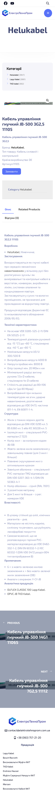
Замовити (11, 171)
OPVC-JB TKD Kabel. (19, 593)
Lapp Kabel (15, 79)
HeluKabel (13, 252)
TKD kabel (14, 84)
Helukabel (26, 189)
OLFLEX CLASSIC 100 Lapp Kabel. (26, 589)
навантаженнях (14, 270)
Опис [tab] (8, 209)
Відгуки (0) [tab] (12, 217)
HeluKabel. (17, 147)
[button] (47, 100)
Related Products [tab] (29, 209)
